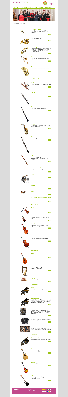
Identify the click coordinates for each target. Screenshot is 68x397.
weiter (50, 34)
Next (53, 14)
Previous (15, 14)
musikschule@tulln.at (32, 390)
